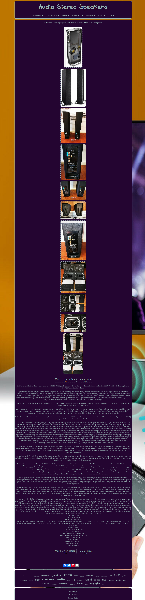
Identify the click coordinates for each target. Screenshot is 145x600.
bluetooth (114, 575)
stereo (67, 575)
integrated (72, 584)
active (68, 580)
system (46, 583)
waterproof (104, 576)
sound (88, 579)
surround (45, 575)
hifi (104, 579)
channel (36, 576)
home (80, 583)
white (118, 580)
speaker (56, 575)
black (37, 579)
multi (76, 576)
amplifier (95, 583)
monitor (89, 575)
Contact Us (73, 595)
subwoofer (23, 580)
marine (97, 576)
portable (54, 584)
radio (23, 576)
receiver (31, 580)
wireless (63, 583)
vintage (29, 576)
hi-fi (73, 580)
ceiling (97, 580)
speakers (48, 579)
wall (124, 580)
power (86, 584)
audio (60, 579)
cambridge (111, 580)
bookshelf (80, 580)
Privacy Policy (73, 598)
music (82, 576)
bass (103, 584)
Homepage (73, 592)
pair (123, 576)
